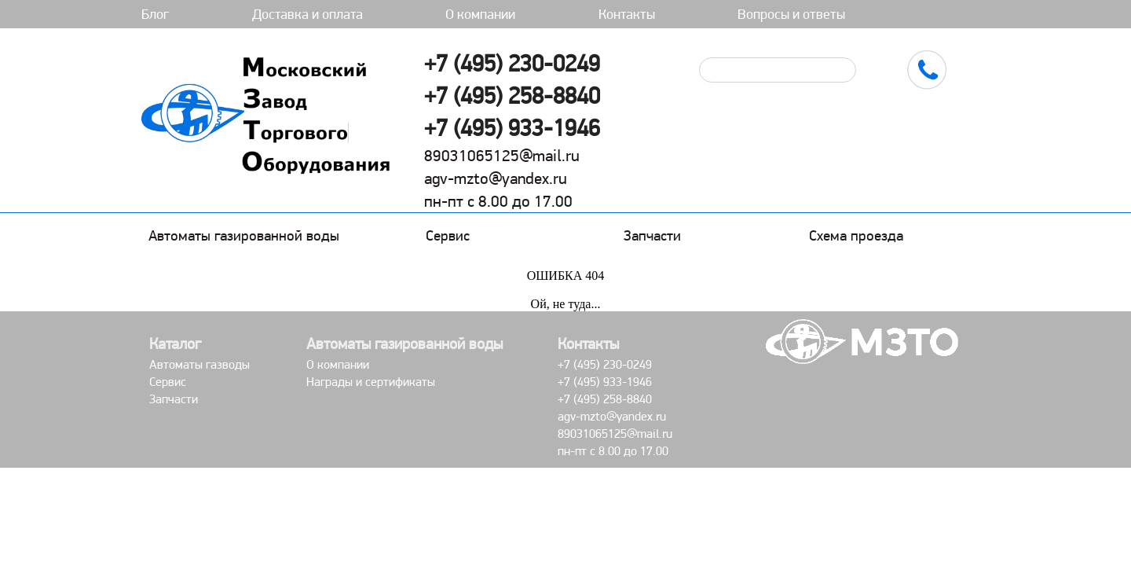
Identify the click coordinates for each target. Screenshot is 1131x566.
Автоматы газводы (199, 364)
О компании (480, 14)
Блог (155, 14)
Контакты (626, 14)
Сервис (448, 235)
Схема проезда (856, 235)
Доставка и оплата (307, 14)
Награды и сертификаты (370, 381)
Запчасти (652, 235)
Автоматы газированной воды (243, 235)
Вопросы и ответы (791, 14)
